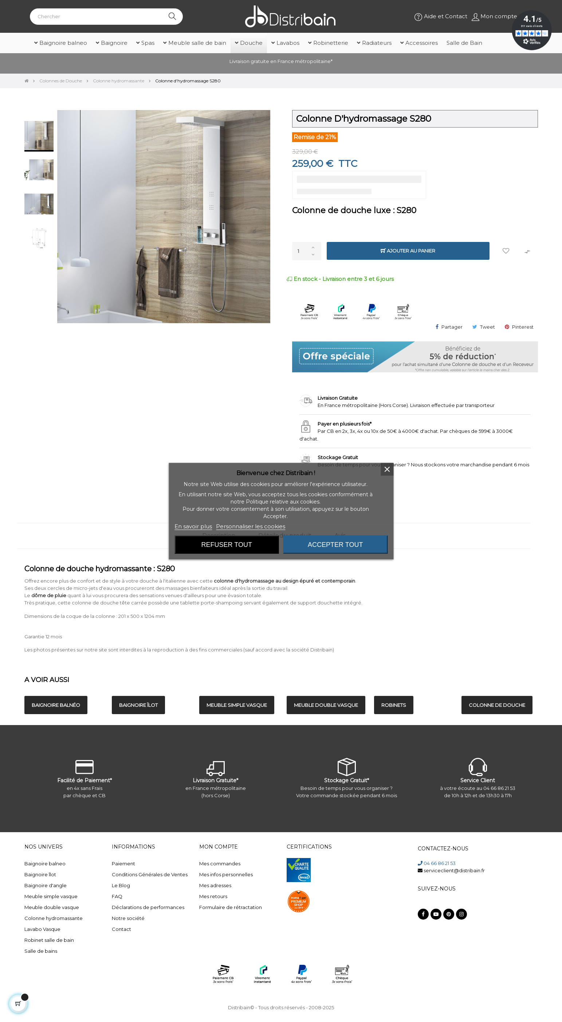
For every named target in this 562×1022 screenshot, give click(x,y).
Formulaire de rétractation (230, 907)
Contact (121, 929)
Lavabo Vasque (42, 929)
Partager (452, 327)
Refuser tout (226, 544)
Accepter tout (335, 544)
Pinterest (523, 327)
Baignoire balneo (45, 863)
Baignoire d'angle (45, 885)
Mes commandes (219, 863)
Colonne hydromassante (53, 918)
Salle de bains (40, 951)
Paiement (123, 863)
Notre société (128, 918)
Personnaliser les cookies (250, 525)
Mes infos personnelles (226, 874)
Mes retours (213, 896)
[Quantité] (306, 251)
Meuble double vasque (51, 907)
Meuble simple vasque (51, 896)
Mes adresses (215, 885)
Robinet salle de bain (49, 940)
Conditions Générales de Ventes (150, 874)
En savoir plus (193, 525)
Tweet (487, 327)
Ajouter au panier (408, 251)
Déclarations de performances (148, 907)
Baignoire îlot (40, 874)
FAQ (117, 896)
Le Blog (121, 885)
